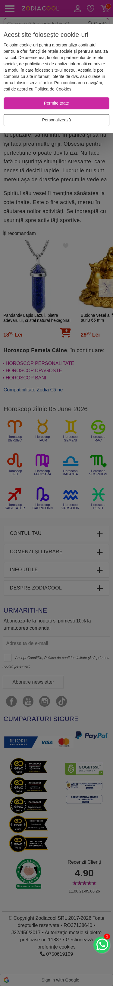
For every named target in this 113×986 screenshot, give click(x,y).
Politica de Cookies (53, 89)
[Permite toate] (56, 103)
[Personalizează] (56, 120)
